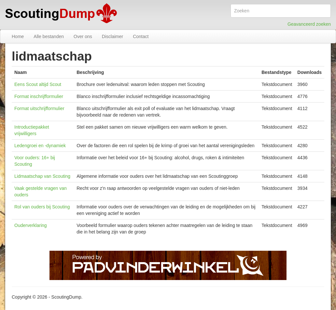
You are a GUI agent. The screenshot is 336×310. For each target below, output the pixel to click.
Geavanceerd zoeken (309, 24)
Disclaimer (112, 36)
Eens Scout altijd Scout (37, 84)
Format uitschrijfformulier (39, 108)
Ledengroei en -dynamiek (40, 145)
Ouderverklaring (30, 225)
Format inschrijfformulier (38, 96)
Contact (140, 36)
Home (18, 36)
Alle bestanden (49, 36)
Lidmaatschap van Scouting (42, 176)
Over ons (83, 36)
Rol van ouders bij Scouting (42, 206)
